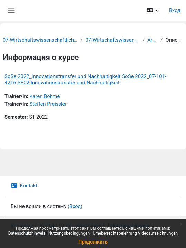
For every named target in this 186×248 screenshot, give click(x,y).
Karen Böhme (44, 96)
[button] (152, 10)
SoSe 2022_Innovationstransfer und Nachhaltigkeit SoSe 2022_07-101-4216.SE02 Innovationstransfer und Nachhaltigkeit (85, 79)
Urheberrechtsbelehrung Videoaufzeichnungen (135, 233)
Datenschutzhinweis (27, 233)
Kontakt (24, 186)
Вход (174, 10)
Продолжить (93, 242)
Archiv (152, 40)
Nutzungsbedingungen (69, 233)
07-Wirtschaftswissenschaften (113, 40)
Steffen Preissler (48, 104)
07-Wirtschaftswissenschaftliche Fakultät (40, 40)
